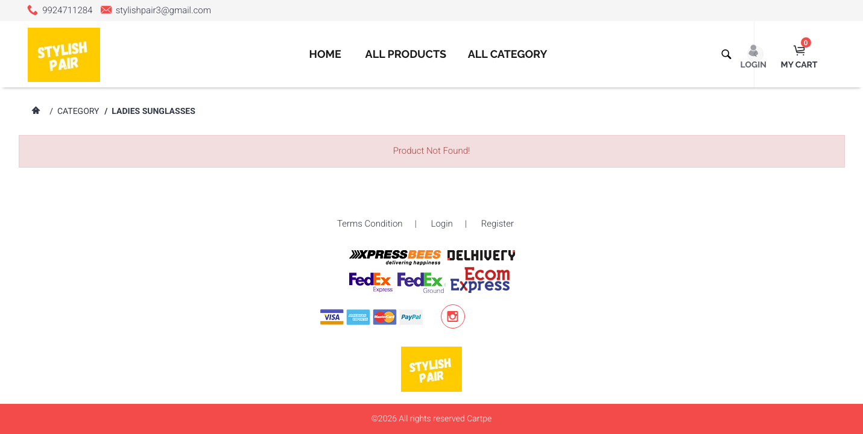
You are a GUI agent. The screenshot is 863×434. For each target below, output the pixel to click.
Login (442, 223)
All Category (508, 54)
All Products (406, 54)
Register (497, 223)
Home (325, 54)
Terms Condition (370, 223)
